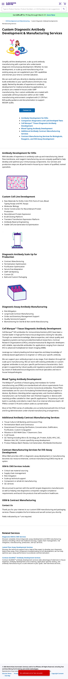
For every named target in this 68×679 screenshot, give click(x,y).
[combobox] (34, 9)
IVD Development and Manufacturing (18, 21)
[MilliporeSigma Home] (11, 3)
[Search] (63, 9)
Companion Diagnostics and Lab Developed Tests (42, 120)
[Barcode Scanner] (60, 3)
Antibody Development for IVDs (34, 118)
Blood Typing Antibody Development (37, 128)
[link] (6, 673)
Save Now (51, 15)
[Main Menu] (3, 3)
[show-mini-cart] (64, 3)
